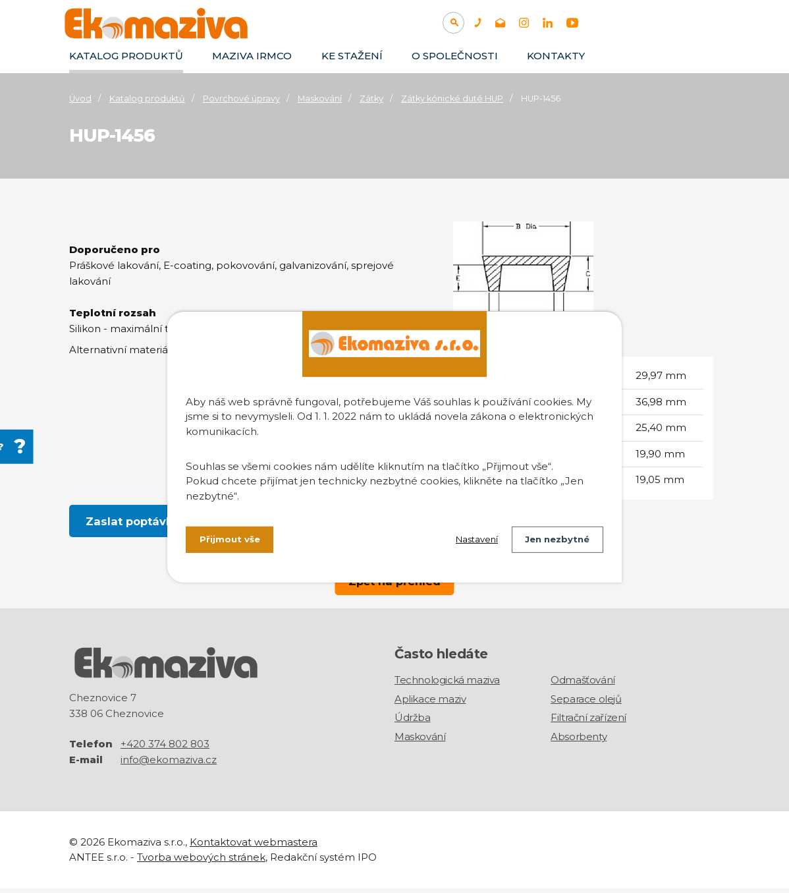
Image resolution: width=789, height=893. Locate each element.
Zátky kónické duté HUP (452, 98)
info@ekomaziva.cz (169, 764)
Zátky (371, 98)
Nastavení (468, 541)
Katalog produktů (126, 55)
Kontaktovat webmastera (253, 846)
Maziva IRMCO (252, 55)
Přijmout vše (231, 541)
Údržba (412, 722)
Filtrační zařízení (588, 722)
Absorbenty (579, 741)
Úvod (80, 98)
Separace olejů (586, 703)
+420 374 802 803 (165, 748)
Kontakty (556, 55)
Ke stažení (352, 55)
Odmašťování (583, 684)
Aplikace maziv (430, 703)
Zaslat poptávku (133, 521)
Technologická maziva (447, 684)
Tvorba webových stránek (201, 861)
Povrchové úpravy (241, 98)
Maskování (320, 98)
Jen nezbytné (554, 541)
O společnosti (455, 55)
